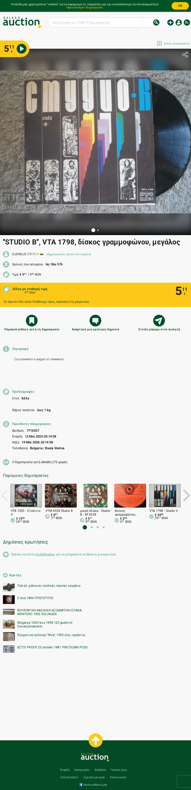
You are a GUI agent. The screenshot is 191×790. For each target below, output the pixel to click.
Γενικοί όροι (119, 763)
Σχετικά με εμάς (94, 770)
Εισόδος (179, 22)
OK (180, 6)
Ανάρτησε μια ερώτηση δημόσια (95, 329)
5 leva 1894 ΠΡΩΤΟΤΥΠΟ (35, 591)
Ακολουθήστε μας (94, 777)
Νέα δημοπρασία (170, 22)
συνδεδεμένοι (45, 547)
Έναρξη (65, 763)
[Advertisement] (95, 688)
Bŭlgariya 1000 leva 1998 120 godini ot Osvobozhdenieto (44, 617)
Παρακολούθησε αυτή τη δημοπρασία (31, 329)
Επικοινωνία (118, 770)
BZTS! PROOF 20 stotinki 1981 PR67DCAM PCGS (52, 640)
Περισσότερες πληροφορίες (84, 7)
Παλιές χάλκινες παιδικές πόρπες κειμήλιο (49, 579)
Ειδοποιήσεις (69, 770)
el (187, 22)
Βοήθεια (100, 763)
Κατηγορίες (82, 763)
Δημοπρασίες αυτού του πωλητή (69, 254)
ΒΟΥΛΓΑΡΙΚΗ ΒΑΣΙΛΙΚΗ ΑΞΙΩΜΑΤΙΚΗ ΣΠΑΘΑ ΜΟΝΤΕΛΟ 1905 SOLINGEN (49, 605)
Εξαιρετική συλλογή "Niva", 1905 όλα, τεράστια (51, 628)
